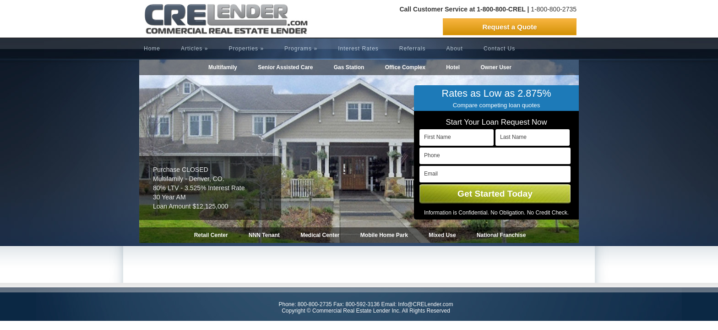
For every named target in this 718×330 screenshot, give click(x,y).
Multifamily (222, 67)
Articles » (194, 48)
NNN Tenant (264, 235)
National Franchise (501, 235)
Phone (432, 155)
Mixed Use (442, 235)
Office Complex (405, 67)
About (454, 48)
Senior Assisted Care (285, 67)
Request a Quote (509, 27)
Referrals (412, 48)
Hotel (453, 67)
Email (431, 173)
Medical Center (319, 235)
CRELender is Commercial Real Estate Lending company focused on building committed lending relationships (210, 19)
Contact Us (499, 48)
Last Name (513, 137)
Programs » (300, 48)
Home (152, 48)
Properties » (246, 48)
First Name (437, 137)
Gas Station (349, 67)
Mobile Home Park (384, 235)
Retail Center (211, 235)
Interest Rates (358, 48)
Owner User (496, 67)
